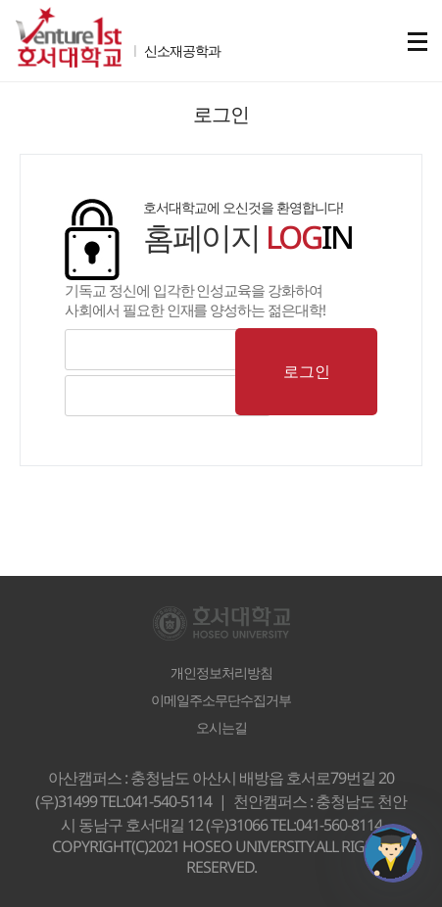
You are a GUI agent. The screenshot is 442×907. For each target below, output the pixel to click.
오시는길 (221, 728)
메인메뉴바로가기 (0, 0)
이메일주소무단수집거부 (221, 700)
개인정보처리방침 (221, 673)
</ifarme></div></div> (393, 853)
